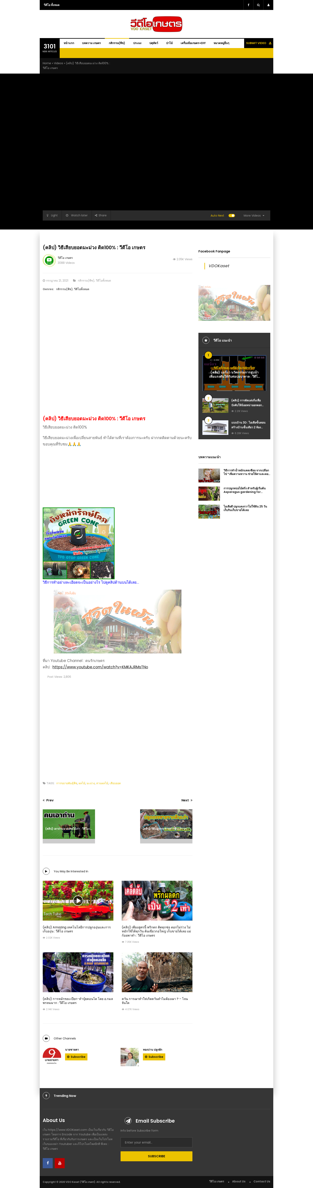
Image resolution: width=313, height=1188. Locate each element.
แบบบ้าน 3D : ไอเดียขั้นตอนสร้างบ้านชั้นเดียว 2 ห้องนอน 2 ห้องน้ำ (248, 427)
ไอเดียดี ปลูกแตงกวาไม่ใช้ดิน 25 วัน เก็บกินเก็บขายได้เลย (245, 508)
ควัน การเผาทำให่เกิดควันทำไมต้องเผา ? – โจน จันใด (155, 1001)
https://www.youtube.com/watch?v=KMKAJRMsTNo (100, 667)
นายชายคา (72, 1050)
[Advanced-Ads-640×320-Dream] (117, 621)
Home (47, 63)
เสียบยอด (115, 783)
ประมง (137, 43)
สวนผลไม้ (102, 783)
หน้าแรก (69, 43)
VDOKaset (218, 266)
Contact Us (262, 1181)
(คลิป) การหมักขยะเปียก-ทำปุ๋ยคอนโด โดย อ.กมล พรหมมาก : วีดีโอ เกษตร (78, 1001)
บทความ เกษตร (91, 43)
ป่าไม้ (169, 43)
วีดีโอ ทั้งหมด (51, 5)
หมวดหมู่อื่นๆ (221, 43)
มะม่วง (91, 783)
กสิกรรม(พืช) (117, 43)
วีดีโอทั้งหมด (103, 281)
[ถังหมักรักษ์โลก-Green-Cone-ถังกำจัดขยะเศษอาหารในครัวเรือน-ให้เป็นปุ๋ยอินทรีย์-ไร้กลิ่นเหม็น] (117, 498)
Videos (58, 63)
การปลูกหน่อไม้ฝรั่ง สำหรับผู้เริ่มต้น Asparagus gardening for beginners (245, 491)
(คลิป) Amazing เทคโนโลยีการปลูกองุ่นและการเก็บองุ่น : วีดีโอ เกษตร (77, 929)
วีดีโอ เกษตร (65, 258)
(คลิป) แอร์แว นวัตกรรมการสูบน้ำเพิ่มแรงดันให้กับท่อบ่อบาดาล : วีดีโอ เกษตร (234, 376)
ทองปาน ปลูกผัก (152, 1050)
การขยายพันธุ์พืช (66, 783)
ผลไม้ (82, 783)
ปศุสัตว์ (153, 43)
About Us (239, 1181)
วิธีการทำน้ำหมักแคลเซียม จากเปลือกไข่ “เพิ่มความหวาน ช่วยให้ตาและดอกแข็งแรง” (247, 474)
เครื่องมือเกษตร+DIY (193, 43)
